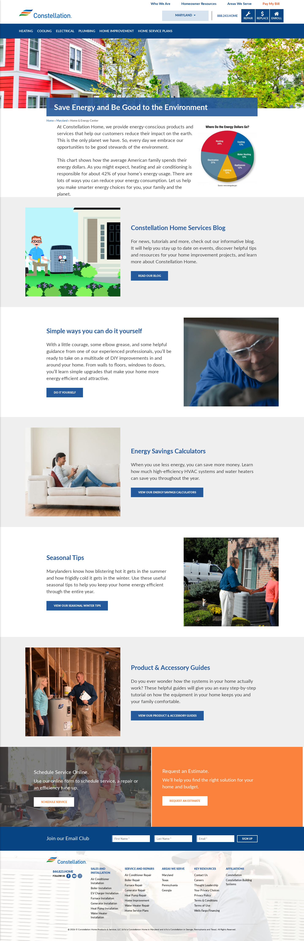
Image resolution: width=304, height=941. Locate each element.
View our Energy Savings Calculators (167, 492)
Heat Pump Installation (104, 908)
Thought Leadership (206, 885)
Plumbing (87, 31)
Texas (165, 880)
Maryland (62, 120)
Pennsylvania (170, 885)
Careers (199, 880)
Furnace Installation (102, 898)
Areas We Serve (239, 3)
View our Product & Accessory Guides (167, 715)
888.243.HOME (227, 16)
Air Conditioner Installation (100, 881)
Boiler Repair (132, 880)
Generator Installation (104, 903)
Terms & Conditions (206, 900)
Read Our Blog (149, 276)
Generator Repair (135, 890)
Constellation (234, 875)
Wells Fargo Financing (207, 910)
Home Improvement (116, 31)
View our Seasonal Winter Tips (77, 606)
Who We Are (160, 3)
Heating (26, 31)
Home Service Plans (155, 31)
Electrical (65, 31)
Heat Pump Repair (136, 895)
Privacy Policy (202, 895)
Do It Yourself (65, 392)
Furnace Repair (133, 885)
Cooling (44, 31)
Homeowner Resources (198, 3)
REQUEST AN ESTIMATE (185, 801)
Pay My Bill (271, 3)
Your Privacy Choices (206, 890)
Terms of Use (202, 905)
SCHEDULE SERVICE (54, 802)
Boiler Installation (101, 888)
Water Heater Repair (137, 905)
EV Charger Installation (104, 893)
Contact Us (201, 875)
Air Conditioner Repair (138, 875)
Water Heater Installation (99, 915)
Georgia (166, 890)
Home (50, 120)
